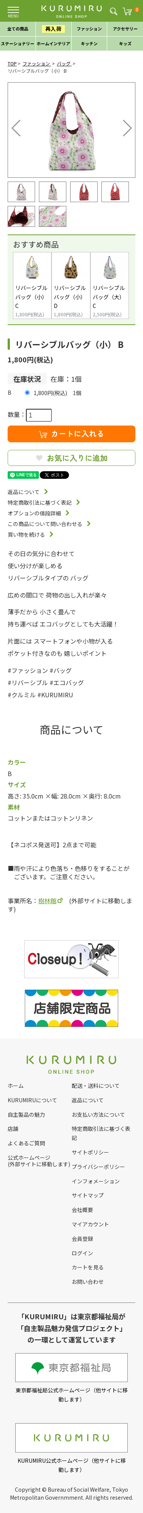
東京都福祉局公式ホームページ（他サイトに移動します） (71, 1378)
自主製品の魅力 (26, 1114)
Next (122, 126)
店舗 (13, 1128)
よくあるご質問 (26, 1143)
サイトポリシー (90, 1152)
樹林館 (47, 900)
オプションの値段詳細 (34, 513)
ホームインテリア (53, 43)
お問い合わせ (88, 1281)
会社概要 (82, 1209)
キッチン (89, 43)
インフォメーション (96, 1181)
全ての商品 (17, 29)
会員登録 (82, 1238)
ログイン (82, 1253)
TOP (12, 63)
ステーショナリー (17, 43)
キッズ (125, 43)
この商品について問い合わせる (45, 524)
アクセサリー (125, 29)
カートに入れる (71, 433)
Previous (17, 126)
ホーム (16, 1085)
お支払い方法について (98, 1114)
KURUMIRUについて (32, 1100)
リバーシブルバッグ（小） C (31, 297)
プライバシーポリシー (98, 1166)
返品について (24, 492)
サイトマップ (88, 1195)
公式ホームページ (29, 1157)
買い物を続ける (26, 534)
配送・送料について (96, 1085)
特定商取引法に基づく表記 (40, 502)
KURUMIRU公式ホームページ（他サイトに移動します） (71, 1448)
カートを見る (88, 1267)
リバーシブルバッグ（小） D (70, 297)
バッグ (64, 63)
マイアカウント (90, 1224)
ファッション (89, 29)
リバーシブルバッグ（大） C (109, 297)
